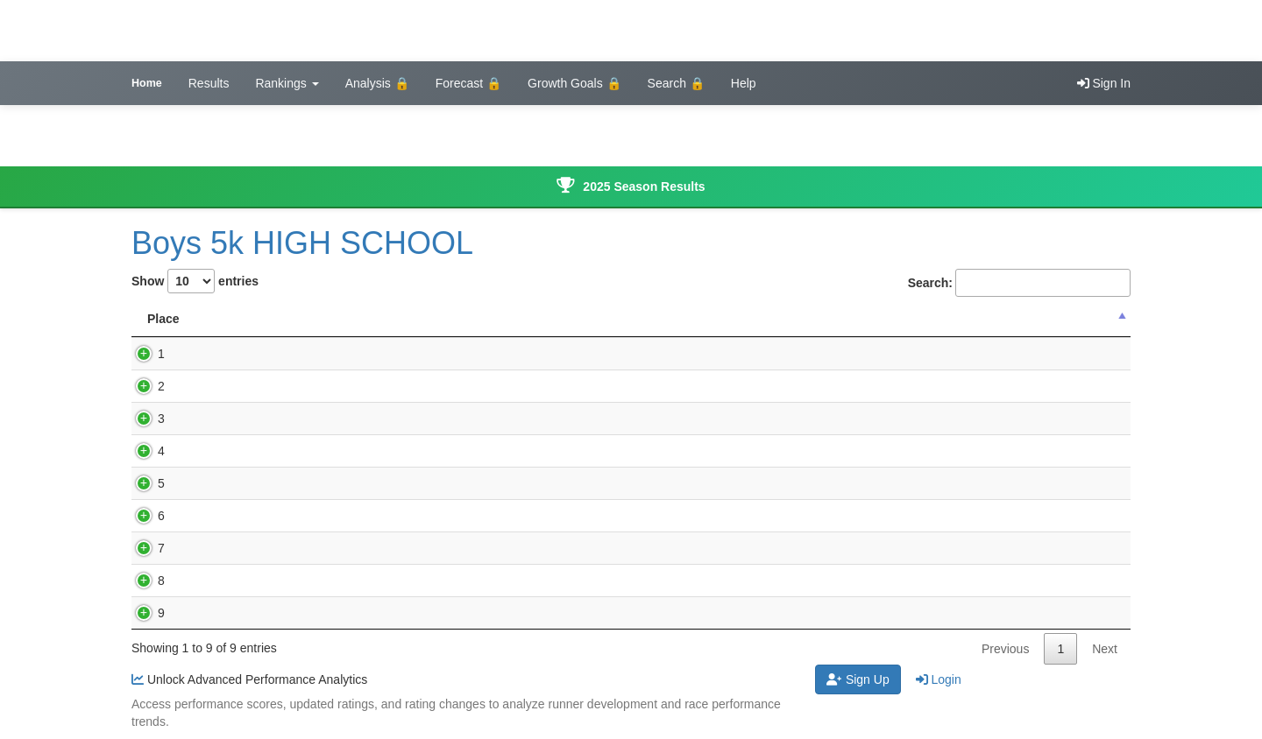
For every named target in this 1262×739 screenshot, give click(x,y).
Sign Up (858, 679)
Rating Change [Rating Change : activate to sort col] (1045, 319)
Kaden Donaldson (266, 613)
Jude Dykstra (253, 354)
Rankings (286, 83)
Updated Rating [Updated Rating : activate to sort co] (890, 319)
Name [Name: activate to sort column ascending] (241, 319)
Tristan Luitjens (258, 483)
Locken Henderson (269, 419)
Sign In (1104, 83)
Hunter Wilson (255, 516)
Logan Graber (255, 581)
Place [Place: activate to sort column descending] (163, 319)
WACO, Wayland (562, 354)
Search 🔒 (676, 83)
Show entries (195, 281)
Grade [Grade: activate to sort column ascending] (459, 319)
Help (743, 83)
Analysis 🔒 (377, 83)
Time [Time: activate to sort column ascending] (383, 319)
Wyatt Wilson (253, 548)
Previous (1005, 649)
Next (1104, 649)
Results (209, 83)
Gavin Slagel (252, 451)
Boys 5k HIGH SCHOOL (302, 243)
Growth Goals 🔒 (574, 83)
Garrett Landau (258, 386)
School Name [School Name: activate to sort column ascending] (562, 319)
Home (146, 83)
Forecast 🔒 (468, 83)
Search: (1019, 283)
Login (938, 679)
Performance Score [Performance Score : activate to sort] (718, 319)
